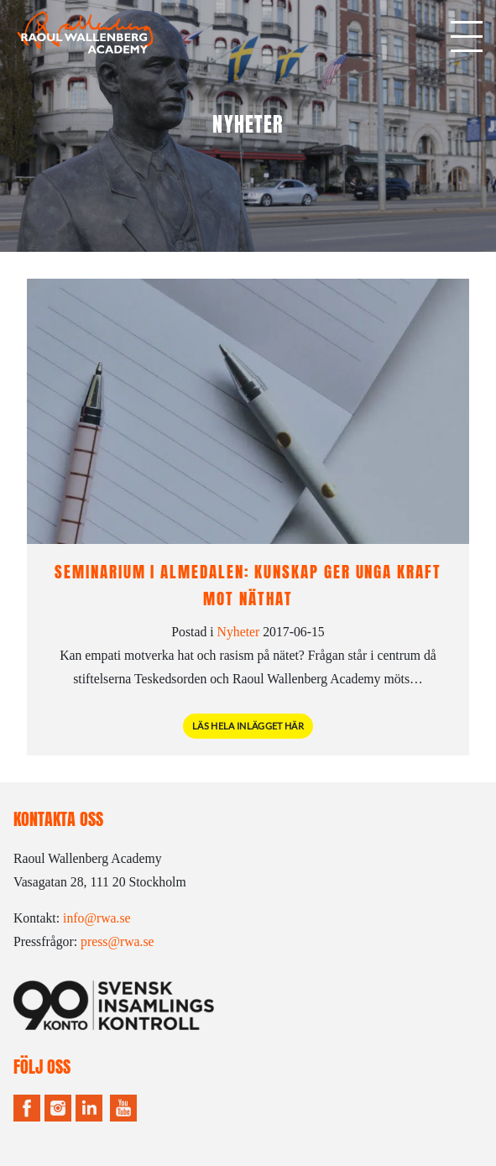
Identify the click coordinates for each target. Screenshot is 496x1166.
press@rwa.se (117, 941)
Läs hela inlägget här (248, 725)
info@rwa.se (97, 918)
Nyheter (238, 632)
